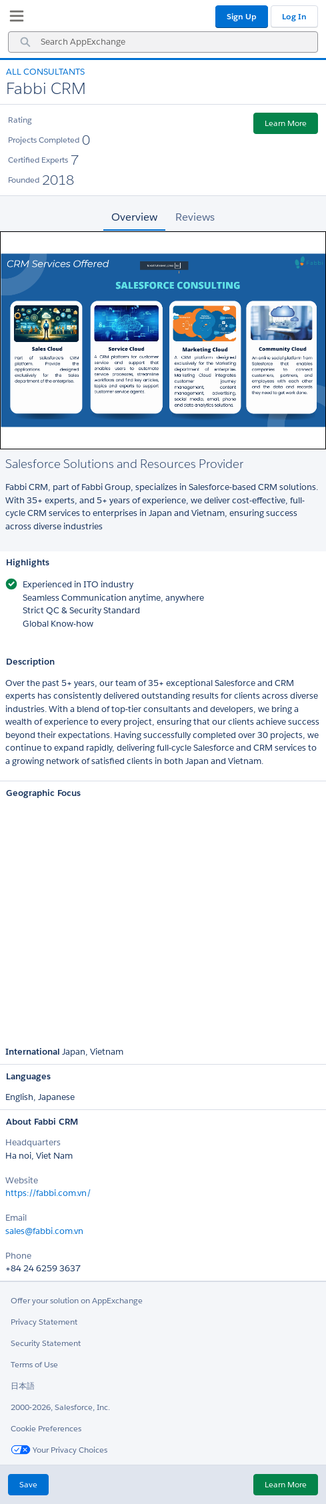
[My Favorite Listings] (13, 18)
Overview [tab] (134, 217)
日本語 (23, 1385)
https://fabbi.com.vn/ (48, 1193)
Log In (294, 16)
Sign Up (242, 16)
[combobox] (163, 42)
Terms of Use (34, 1364)
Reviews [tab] (195, 217)
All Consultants (45, 71)
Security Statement (46, 1343)
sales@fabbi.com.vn (44, 1231)
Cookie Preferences (46, 1428)
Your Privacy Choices (59, 1449)
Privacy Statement (44, 1321)
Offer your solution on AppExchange (77, 1300)
